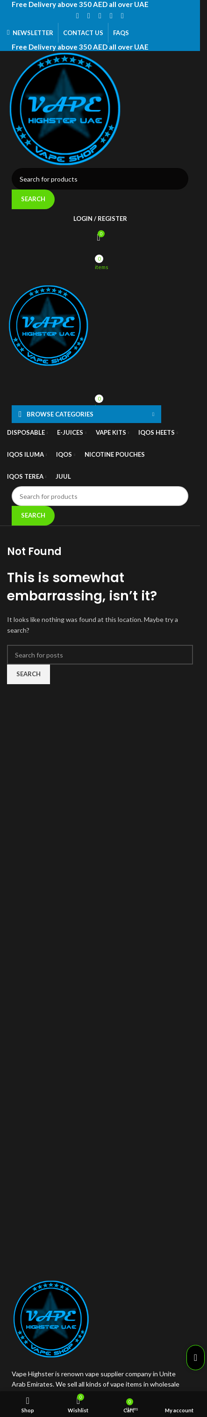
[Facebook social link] (77, 15)
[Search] (100, 179)
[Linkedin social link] (111, 15)
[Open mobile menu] (100, 274)
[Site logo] (100, 109)
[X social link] (88, 15)
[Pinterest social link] (100, 15)
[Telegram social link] (122, 15)
